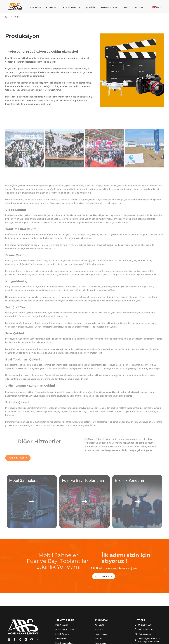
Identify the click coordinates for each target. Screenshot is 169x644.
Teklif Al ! (106, 576)
